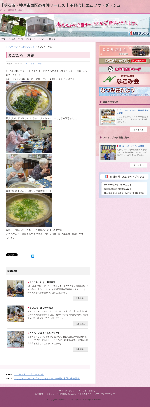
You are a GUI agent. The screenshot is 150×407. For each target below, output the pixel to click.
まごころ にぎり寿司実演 (42, 282)
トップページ (12, 47)
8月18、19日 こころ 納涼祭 (131, 146)
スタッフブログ (28, 47)
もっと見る (139, 129)
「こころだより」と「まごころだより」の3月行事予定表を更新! (47, 378)
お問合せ (51, 39)
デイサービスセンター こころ (31, 39)
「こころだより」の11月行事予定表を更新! (132, 111)
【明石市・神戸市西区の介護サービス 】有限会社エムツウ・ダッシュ (60, 5)
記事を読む (80, 298)
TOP (4, 39)
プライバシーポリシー (105, 394)
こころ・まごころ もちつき (29, 374)
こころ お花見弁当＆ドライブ (44, 333)
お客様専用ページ (85, 394)
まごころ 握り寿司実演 (41, 307)
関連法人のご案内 (68, 394)
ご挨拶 (12, 39)
